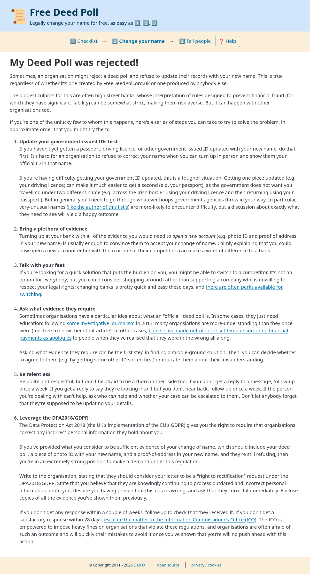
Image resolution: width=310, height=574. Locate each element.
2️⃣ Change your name (138, 41)
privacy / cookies (206, 565)
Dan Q (139, 565)
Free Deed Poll (64, 12)
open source (168, 565)
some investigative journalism (101, 323)
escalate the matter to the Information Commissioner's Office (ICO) (180, 519)
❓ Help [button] (227, 41)
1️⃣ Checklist (84, 41)
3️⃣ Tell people (195, 41)
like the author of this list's (98, 207)
